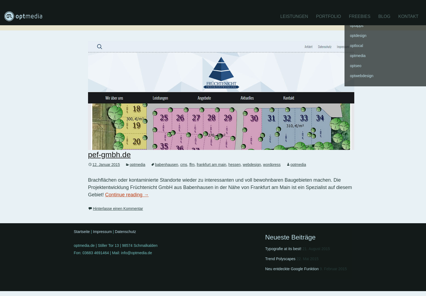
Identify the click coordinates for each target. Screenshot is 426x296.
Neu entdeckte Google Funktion (292, 269)
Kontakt (408, 16)
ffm (192, 164)
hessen (234, 164)
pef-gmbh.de (109, 154)
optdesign (358, 35)
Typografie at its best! (283, 249)
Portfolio (328, 16)
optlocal (356, 45)
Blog (384, 16)
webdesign (252, 164)
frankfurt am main (211, 164)
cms (183, 164)
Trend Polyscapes (280, 259)
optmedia (137, 164)
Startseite (82, 231)
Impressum (102, 231)
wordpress (272, 164)
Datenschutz (125, 231)
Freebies (359, 16)
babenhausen (166, 164)
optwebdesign (361, 76)
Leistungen (294, 16)
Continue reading (127, 194)
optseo (355, 66)
